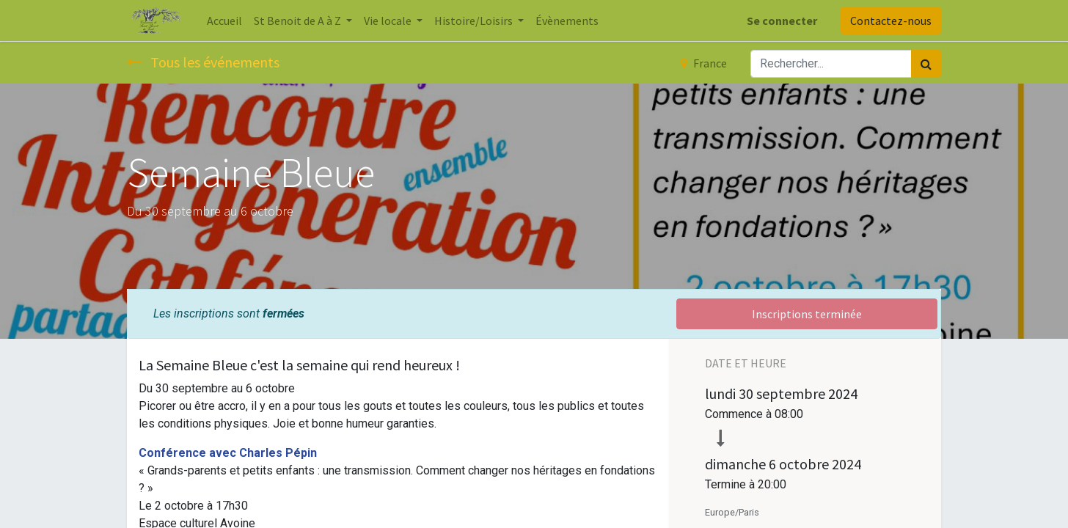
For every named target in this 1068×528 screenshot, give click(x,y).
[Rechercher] (926, 64)
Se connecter (782, 20)
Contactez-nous (891, 20)
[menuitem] (224, 20)
